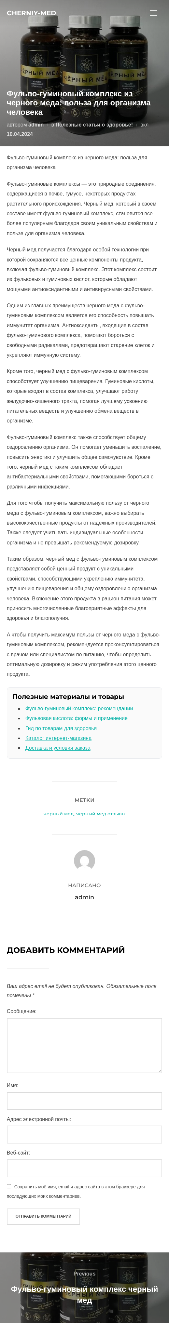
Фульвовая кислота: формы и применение (76, 718)
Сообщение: (22, 1011)
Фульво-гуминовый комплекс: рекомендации (79, 708)
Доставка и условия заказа (58, 748)
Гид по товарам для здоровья (61, 728)
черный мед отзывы (100, 814)
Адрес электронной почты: (39, 1119)
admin (36, 124)
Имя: (13, 1085)
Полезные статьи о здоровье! (94, 124)
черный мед (59, 814)
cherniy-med (31, 13)
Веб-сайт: (18, 1153)
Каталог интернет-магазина (58, 738)
